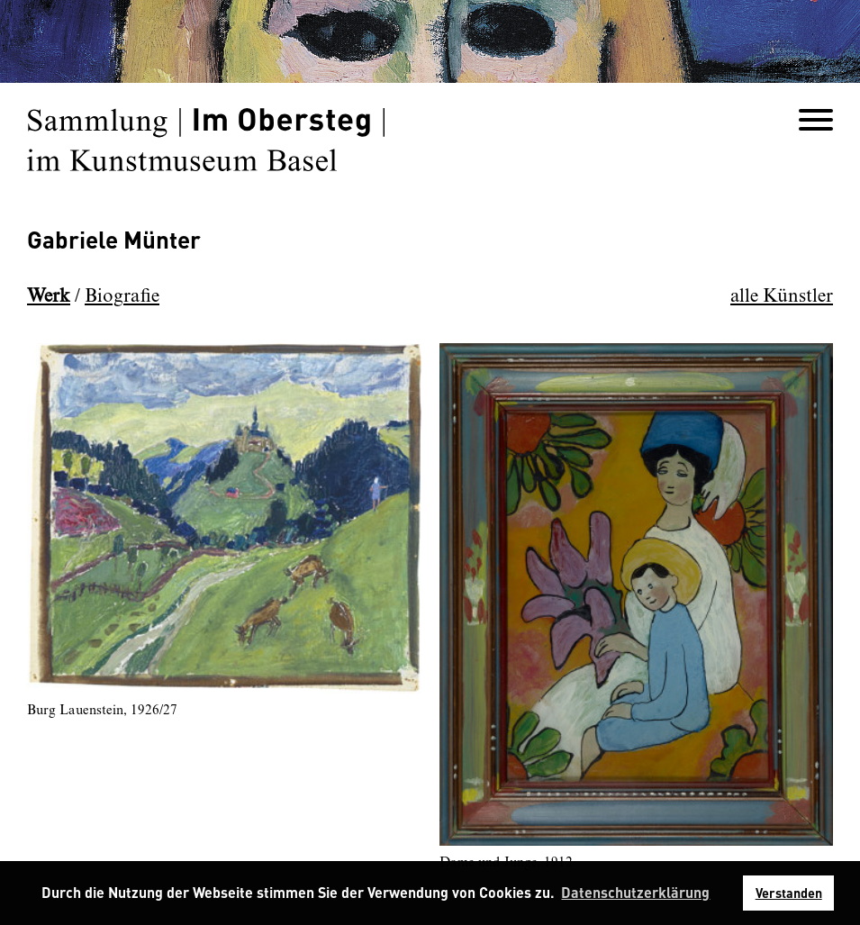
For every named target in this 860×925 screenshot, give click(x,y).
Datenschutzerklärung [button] (635, 892)
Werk (48, 296)
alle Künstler (781, 296)
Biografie (122, 296)
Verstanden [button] (789, 893)
